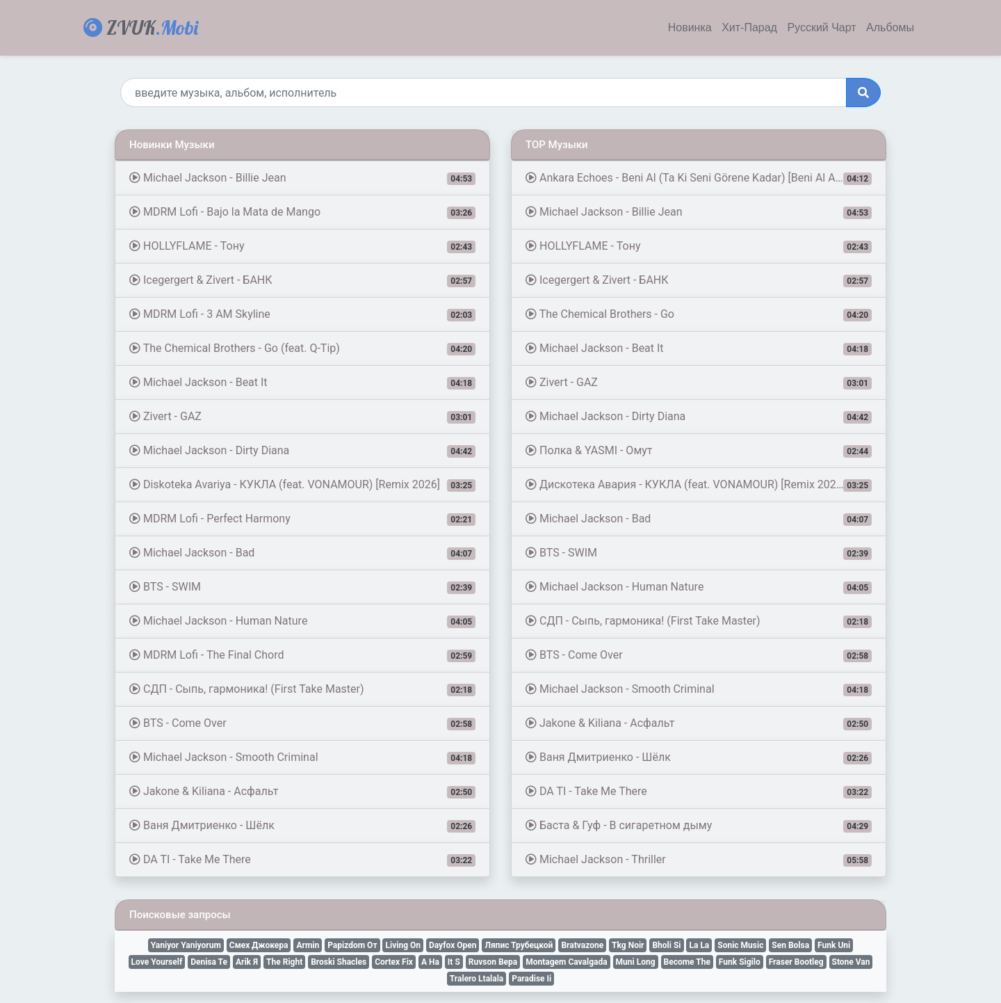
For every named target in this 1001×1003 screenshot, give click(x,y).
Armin (307, 945)
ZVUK (140, 27)
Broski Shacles (338, 962)
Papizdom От (352, 945)
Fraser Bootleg (796, 962)
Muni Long (636, 962)
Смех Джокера (258, 945)
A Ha (430, 962)
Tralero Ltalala (476, 979)
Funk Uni (833, 945)
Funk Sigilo (739, 962)
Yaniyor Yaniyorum (186, 945)
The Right (284, 962)
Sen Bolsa (790, 945)
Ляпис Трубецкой (519, 945)
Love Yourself (157, 962)
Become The (687, 962)
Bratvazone (582, 945)
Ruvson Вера (493, 962)
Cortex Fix (394, 962)
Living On (402, 945)
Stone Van (851, 962)
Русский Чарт (821, 27)
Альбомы (890, 27)
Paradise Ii (531, 979)
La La (699, 945)
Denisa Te (208, 962)
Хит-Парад (749, 27)
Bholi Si (666, 945)
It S (454, 962)
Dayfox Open (453, 945)
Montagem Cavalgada (566, 962)
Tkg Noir (628, 945)
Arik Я (247, 962)
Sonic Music (740, 945)
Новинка (690, 27)
